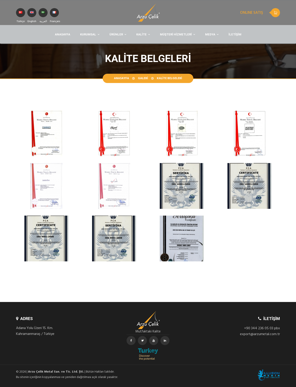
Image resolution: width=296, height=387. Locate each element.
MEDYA (210, 34)
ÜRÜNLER (116, 34)
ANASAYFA (62, 34)
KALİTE (141, 34)
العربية (43, 14)
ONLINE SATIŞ (251, 13)
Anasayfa (121, 78)
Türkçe (20, 14)
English (32, 14)
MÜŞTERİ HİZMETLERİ (176, 34)
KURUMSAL (88, 34)
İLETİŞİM (235, 34)
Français (54, 14)
